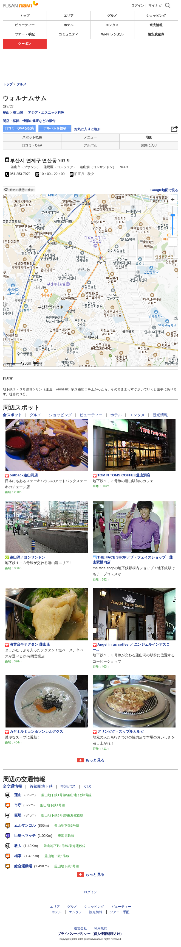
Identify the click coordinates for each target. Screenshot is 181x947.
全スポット (13, 415)
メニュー (90, 137)
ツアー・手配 (25, 34)
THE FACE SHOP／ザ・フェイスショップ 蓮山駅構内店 (133, 559)
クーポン (24, 44)
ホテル (68, 25)
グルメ (112, 16)
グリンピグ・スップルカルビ (118, 731)
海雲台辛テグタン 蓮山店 (27, 644)
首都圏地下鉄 (42, 786)
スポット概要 (32, 137)
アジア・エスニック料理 (46, 113)
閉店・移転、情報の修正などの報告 (29, 121)
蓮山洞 (18, 113)
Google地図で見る (164, 190)
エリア (68, 16)
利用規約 (100, 928)
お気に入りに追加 (87, 129)
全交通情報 (13, 786)
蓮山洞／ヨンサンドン (25, 557)
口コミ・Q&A (32, 145)
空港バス (68, 786)
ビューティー (25, 25)
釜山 (6, 113)
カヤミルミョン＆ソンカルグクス (34, 731)
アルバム (90, 145)
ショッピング (156, 16)
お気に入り (149, 145)
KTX (87, 786)
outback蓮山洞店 (21, 475)
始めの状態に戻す (22, 189)
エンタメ (112, 25)
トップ (25, 16)
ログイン (137, 5)
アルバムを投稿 (54, 128)
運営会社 (80, 928)
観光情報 (156, 25)
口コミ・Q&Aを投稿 (19, 128)
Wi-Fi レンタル (112, 34)
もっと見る (94, 760)
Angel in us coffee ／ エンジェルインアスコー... (131, 646)
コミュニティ (68, 34)
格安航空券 (156, 34)
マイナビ (155, 5)
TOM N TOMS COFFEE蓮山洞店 (121, 475)
